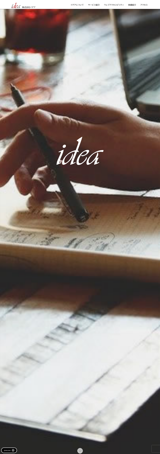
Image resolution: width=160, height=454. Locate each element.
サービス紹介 (94, 5)
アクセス (144, 5)
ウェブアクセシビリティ (114, 5)
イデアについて (77, 5)
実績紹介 (132, 5)
